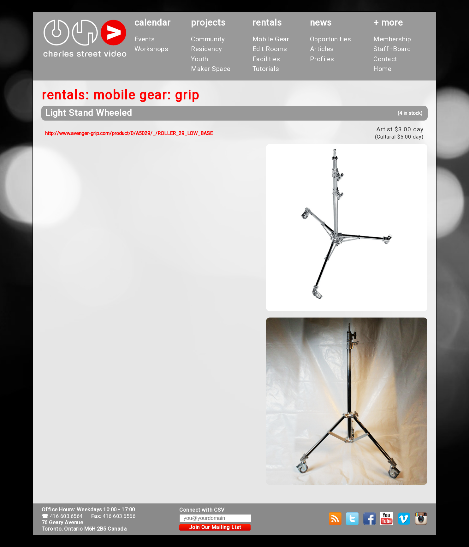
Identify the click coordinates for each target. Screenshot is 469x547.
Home (382, 69)
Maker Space (211, 69)
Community (208, 39)
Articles (322, 49)
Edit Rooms (269, 49)
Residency (206, 49)
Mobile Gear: (132, 95)
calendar (152, 22)
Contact (385, 59)
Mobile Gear (270, 39)
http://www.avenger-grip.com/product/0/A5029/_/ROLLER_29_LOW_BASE (129, 133)
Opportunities (330, 39)
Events (144, 39)
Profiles (322, 59)
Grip (187, 95)
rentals (267, 22)
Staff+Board (392, 49)
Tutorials (265, 69)
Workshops (151, 49)
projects (208, 22)
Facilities (266, 59)
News (321, 22)
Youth (199, 59)
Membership (392, 39)
